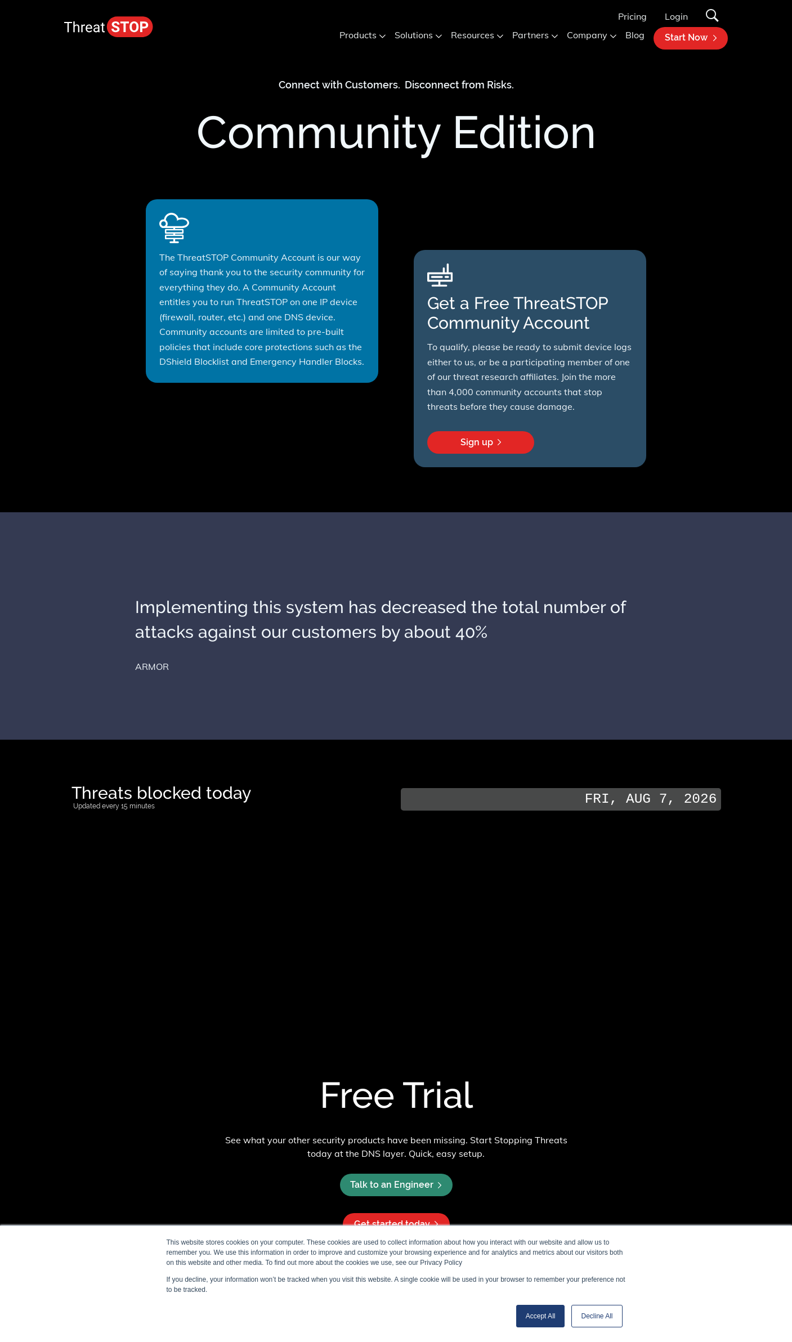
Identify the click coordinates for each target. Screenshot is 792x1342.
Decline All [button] (596, 1316)
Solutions (414, 35)
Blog (635, 35)
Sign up (495, 445)
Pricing (632, 16)
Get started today (396, 1224)
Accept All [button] (541, 1316)
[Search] (712, 16)
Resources (472, 35)
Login (676, 16)
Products (358, 35)
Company (587, 35)
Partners (530, 35)
